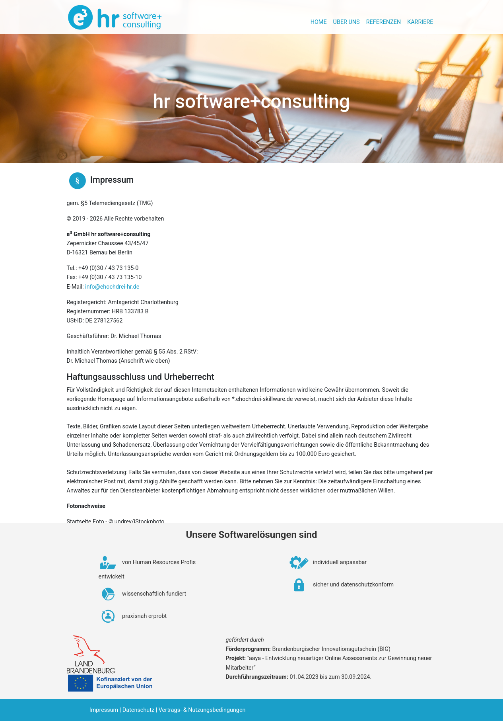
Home (319, 22)
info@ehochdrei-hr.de (112, 286)
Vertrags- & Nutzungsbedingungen (202, 710)
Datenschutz (138, 710)
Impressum (103, 710)
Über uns (346, 22)
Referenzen (383, 22)
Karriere (420, 22)
